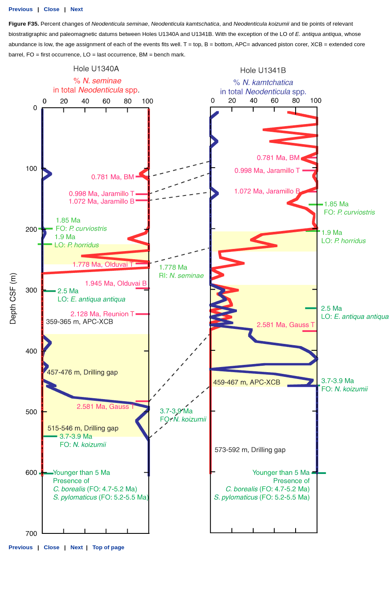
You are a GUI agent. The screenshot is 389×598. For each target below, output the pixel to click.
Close (51, 9)
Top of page (107, 547)
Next (77, 9)
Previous (21, 9)
